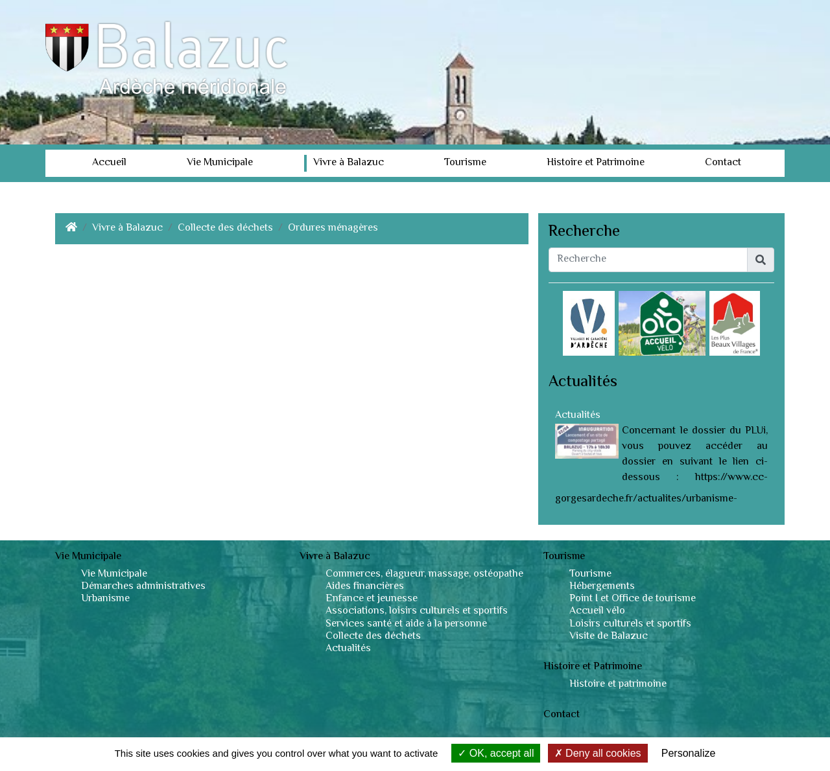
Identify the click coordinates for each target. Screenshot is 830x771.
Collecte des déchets (225, 228)
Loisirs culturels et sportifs (630, 624)
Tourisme (465, 163)
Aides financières (365, 587)
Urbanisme (105, 599)
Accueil (109, 163)
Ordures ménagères (333, 228)
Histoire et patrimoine (618, 684)
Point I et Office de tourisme (632, 599)
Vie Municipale (220, 163)
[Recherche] (648, 259)
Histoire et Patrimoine (596, 163)
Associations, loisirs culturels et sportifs (417, 611)
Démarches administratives (143, 587)
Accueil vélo (597, 611)
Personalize (688, 753)
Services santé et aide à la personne (406, 624)
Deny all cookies (597, 753)
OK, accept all (496, 753)
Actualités (577, 416)
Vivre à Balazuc (348, 163)
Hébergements (602, 587)
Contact (723, 163)
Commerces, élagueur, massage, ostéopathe (424, 574)
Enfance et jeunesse (372, 599)
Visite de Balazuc (608, 636)
